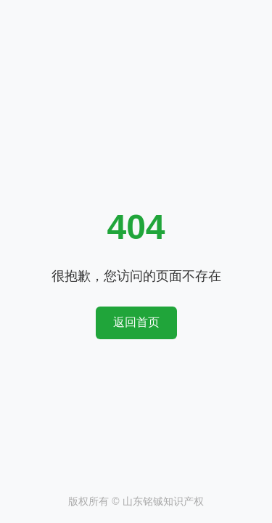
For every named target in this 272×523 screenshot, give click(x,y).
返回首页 (136, 322)
